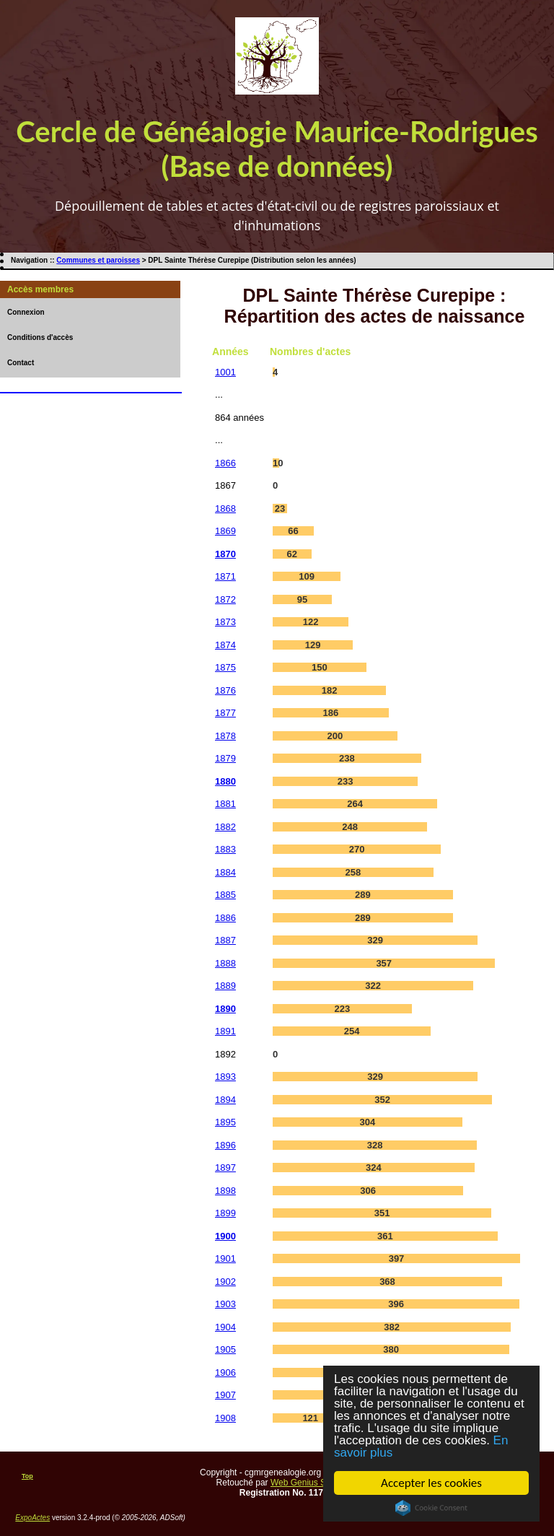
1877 (225, 712)
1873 (225, 621)
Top (27, 1476)
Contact (20, 363)
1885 (225, 894)
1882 (225, 826)
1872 (225, 599)
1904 (225, 1327)
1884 (225, 872)
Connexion (26, 312)
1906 (225, 1372)
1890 (225, 1008)
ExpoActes (32, 1518)
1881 (225, 803)
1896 (225, 1145)
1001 (225, 372)
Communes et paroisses (98, 260)
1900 (225, 1236)
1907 (225, 1394)
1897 (225, 1167)
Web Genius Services (312, 1483)
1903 (225, 1304)
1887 (225, 940)
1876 (225, 690)
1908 (225, 1418)
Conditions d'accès (40, 337)
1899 (225, 1213)
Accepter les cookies (431, 1483)
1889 (225, 985)
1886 (225, 917)
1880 (225, 781)
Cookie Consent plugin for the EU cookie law (431, 1508)
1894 (225, 1099)
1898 (225, 1190)
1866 (225, 463)
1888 (225, 963)
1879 (225, 758)
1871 (225, 576)
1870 (225, 554)
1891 (225, 1031)
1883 (225, 849)
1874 (225, 645)
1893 (225, 1076)
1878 (225, 735)
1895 (225, 1122)
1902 (225, 1281)
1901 (225, 1258)
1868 (225, 508)
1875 (225, 667)
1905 (225, 1349)
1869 (225, 530)
